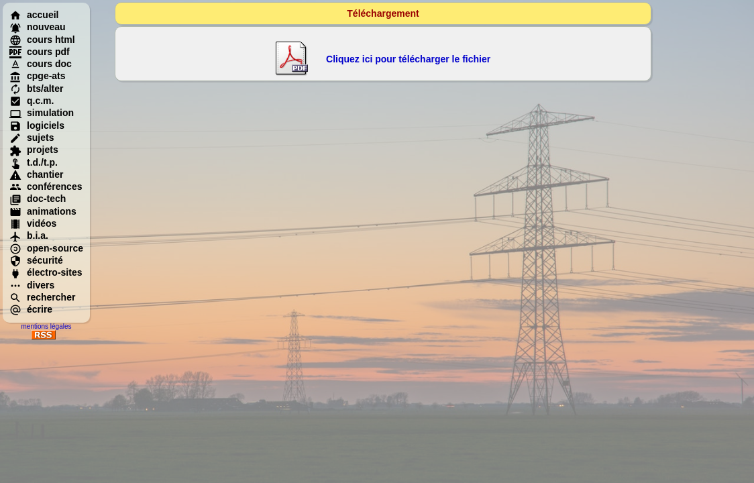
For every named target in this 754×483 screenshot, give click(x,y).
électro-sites (45, 272)
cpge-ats (37, 75)
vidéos (32, 223)
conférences (45, 186)
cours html (42, 39)
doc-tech (37, 198)
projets (33, 149)
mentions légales (46, 326)
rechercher (42, 297)
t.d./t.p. (33, 162)
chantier (36, 174)
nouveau (37, 26)
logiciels (36, 125)
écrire (30, 309)
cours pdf (39, 51)
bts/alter (36, 88)
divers (31, 285)
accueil (33, 14)
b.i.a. (28, 235)
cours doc (40, 63)
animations (42, 211)
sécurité (36, 260)
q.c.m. (31, 100)
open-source (46, 248)
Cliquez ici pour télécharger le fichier (408, 59)
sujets (31, 137)
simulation (41, 112)
